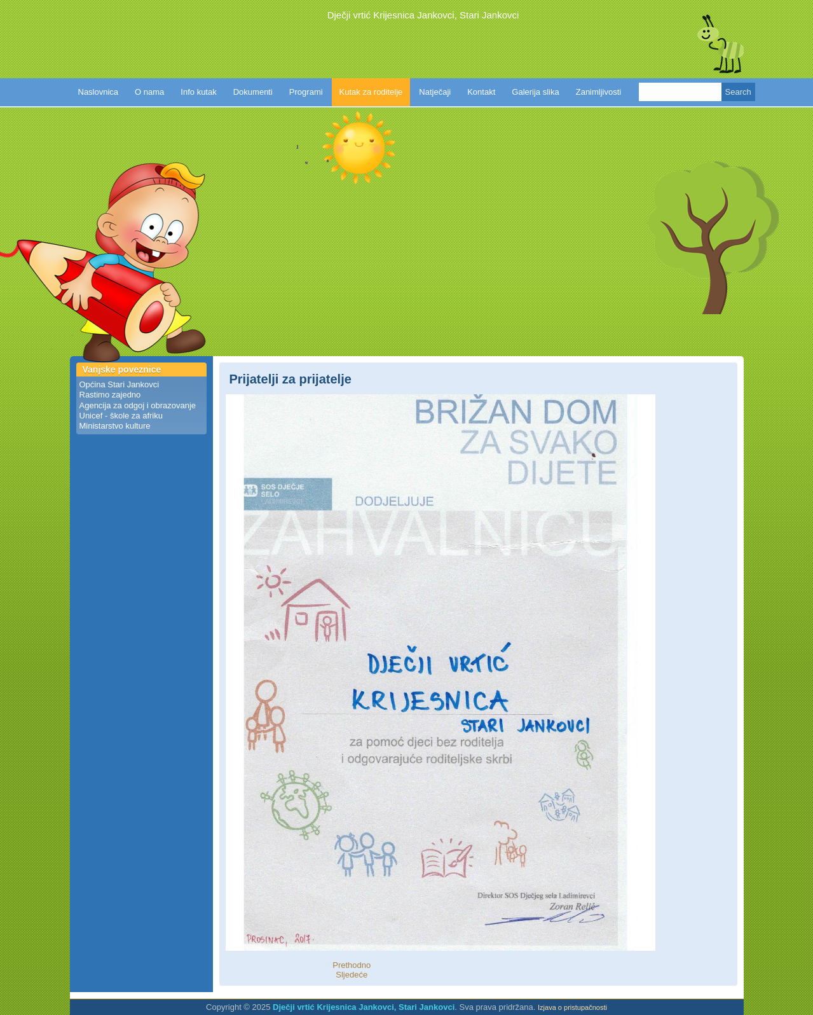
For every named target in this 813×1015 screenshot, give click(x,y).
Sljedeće (351, 974)
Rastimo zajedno (110, 394)
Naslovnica (98, 92)
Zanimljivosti (599, 92)
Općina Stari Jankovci (119, 384)
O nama (149, 92)
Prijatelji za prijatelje (290, 379)
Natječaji (435, 92)
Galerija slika (535, 92)
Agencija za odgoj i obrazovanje (137, 405)
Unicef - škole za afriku (121, 415)
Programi (306, 92)
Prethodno (351, 965)
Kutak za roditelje (371, 92)
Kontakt (481, 92)
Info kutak (198, 92)
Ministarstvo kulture (115, 426)
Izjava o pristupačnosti (572, 1007)
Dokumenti (253, 92)
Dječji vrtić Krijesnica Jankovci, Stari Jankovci (423, 15)
